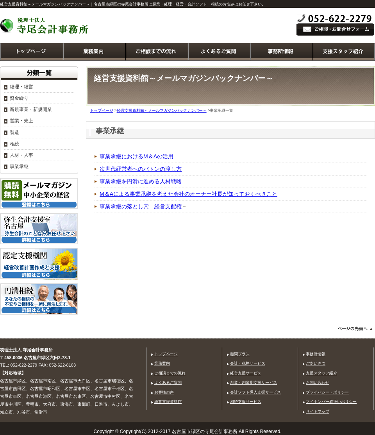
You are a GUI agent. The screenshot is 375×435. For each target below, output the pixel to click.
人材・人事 (21, 155)
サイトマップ (317, 411)
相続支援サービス (245, 401)
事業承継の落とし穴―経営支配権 (141, 206)
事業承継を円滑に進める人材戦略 (141, 181)
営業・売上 (21, 121)
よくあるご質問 (168, 382)
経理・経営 (21, 87)
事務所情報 (315, 354)
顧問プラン (240, 354)
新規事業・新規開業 (31, 109)
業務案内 (162, 363)
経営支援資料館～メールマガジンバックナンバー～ (162, 110)
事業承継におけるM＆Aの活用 (136, 156)
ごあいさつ (315, 363)
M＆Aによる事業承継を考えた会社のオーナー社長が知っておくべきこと (188, 194)
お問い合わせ (317, 382)
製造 (14, 132)
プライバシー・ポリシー (327, 392)
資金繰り (19, 98)
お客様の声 (164, 392)
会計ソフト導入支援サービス (255, 392)
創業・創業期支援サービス (253, 382)
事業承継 (19, 166)
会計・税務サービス (247, 363)
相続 (14, 144)
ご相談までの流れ (170, 373)
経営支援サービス (245, 373)
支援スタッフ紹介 (321, 373)
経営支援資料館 (168, 401)
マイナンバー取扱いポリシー (331, 401)
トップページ (101, 110)
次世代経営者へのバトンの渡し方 (141, 169)
